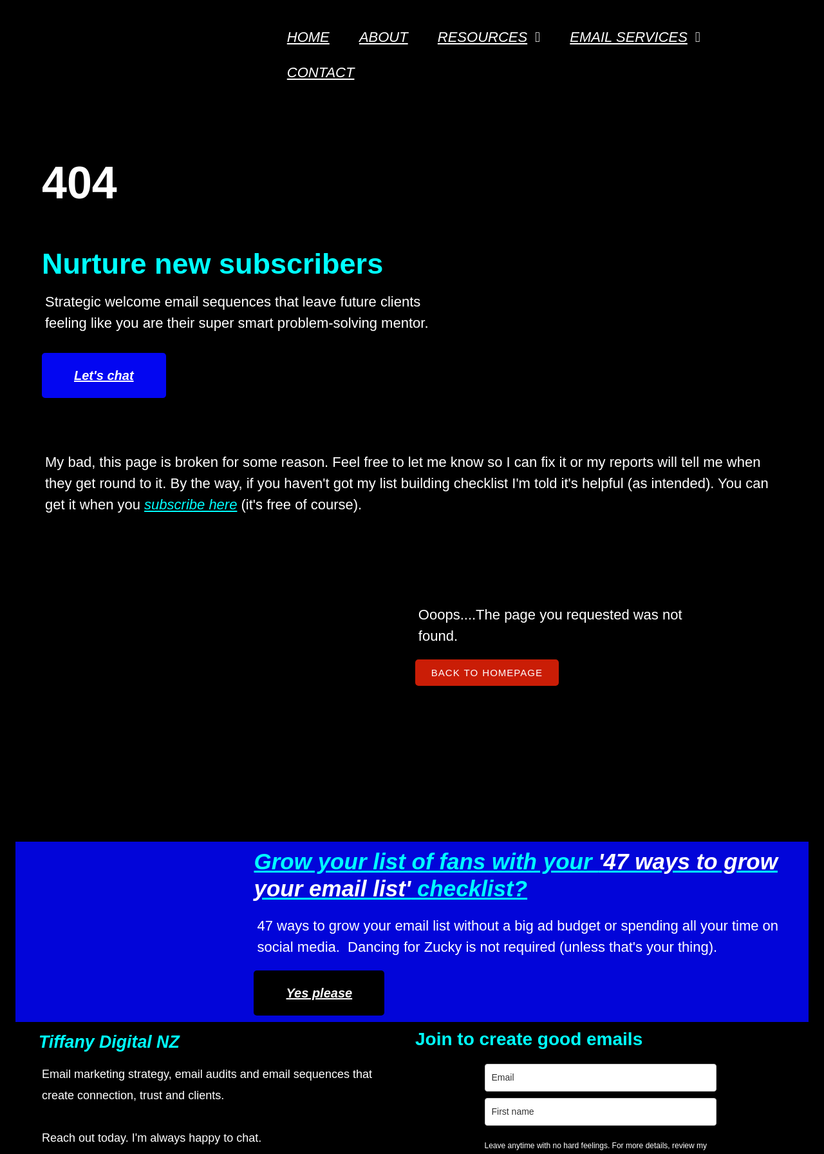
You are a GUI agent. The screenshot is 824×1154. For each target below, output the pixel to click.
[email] (412, 952)
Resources (578, 1033)
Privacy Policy (339, 1034)
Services (571, 1012)
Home (563, 948)
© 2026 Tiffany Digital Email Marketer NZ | (353, 1118)
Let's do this (412, 1064)
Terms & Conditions (605, 1054)
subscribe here (190, 472)
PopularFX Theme (551, 1118)
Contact (568, 991)
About (562, 969)
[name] (412, 986)
